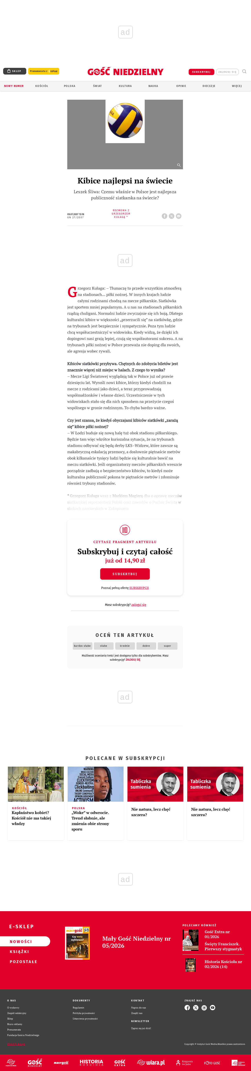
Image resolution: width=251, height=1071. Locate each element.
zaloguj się (227, 72)
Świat (97, 86)
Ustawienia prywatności (85, 1018)
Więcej (237, 86)
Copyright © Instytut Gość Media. (200, 1044)
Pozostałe (19, 961)
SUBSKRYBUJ (201, 72)
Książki (19, 951)
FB (165, 215)
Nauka (153, 86)
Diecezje (209, 86)
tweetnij (172, 215)
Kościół (41, 86)
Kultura (125, 86)
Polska (69, 86)
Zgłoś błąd (16, 1044)
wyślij (179, 215)
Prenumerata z (43, 71)
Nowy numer (14, 86)
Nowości (19, 941)
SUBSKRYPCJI (139, 588)
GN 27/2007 (75, 217)
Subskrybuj (125, 574)
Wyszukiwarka (244, 71)
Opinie (181, 86)
